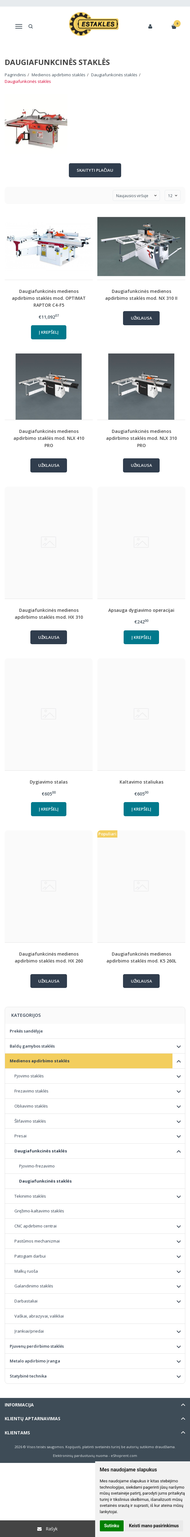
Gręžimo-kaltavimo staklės (39, 1211)
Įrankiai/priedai (29, 1331)
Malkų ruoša (26, 1271)
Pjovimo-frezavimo (37, 1166)
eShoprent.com (124, 1455)
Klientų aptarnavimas (32, 1418)
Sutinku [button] (111, 1525)
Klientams (17, 1433)
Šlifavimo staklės (30, 1121)
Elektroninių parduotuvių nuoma (80, 1455)
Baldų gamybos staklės (32, 1046)
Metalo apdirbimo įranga (35, 1361)
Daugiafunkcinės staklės (40, 1151)
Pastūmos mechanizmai (37, 1241)
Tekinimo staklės (30, 1196)
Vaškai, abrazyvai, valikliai (39, 1316)
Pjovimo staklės (29, 1076)
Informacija (19, 1405)
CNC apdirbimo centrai (35, 1226)
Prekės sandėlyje (26, 1031)
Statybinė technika (28, 1376)
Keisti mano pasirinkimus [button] (154, 1525)
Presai (20, 1136)
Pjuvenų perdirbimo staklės (37, 1346)
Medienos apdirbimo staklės (39, 1061)
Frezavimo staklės (31, 1091)
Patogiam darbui (30, 1256)
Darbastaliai (26, 1301)
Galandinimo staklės (33, 1286)
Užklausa (141, 318)
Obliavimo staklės (31, 1106)
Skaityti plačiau (95, 170)
